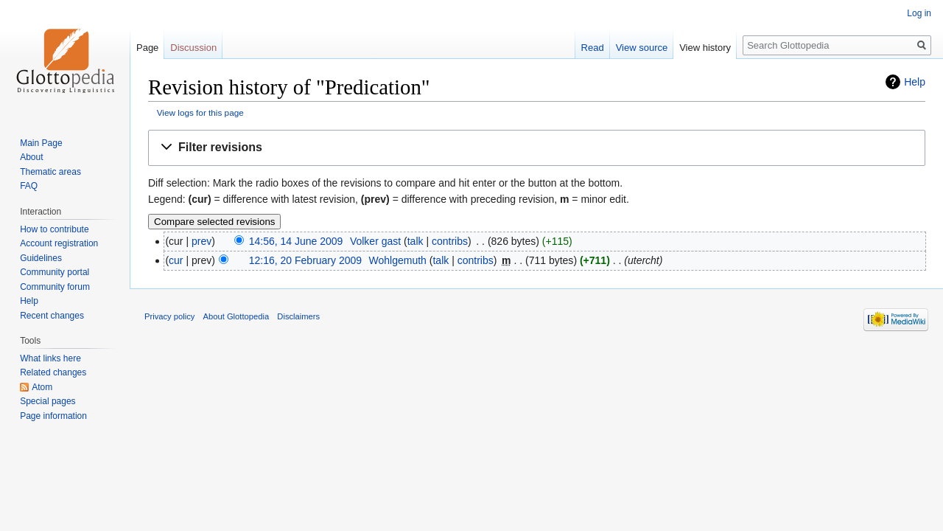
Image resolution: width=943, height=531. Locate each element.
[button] (537, 147)
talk (415, 241)
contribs (450, 241)
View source (642, 47)
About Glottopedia (236, 316)
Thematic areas (50, 172)
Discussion (193, 47)
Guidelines (41, 258)
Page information (53, 416)
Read (592, 47)
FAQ (29, 186)
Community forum (55, 287)
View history (705, 47)
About (31, 157)
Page (147, 47)
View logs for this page (200, 112)
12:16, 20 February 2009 (305, 260)
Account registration (59, 243)
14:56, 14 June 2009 (296, 241)
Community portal (54, 272)
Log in (919, 13)
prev (201, 241)
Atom (42, 387)
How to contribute (54, 229)
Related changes (53, 372)
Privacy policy (169, 316)
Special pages (47, 401)
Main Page (41, 143)
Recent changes (52, 315)
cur (176, 260)
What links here (50, 358)
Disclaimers (298, 316)
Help (914, 82)
